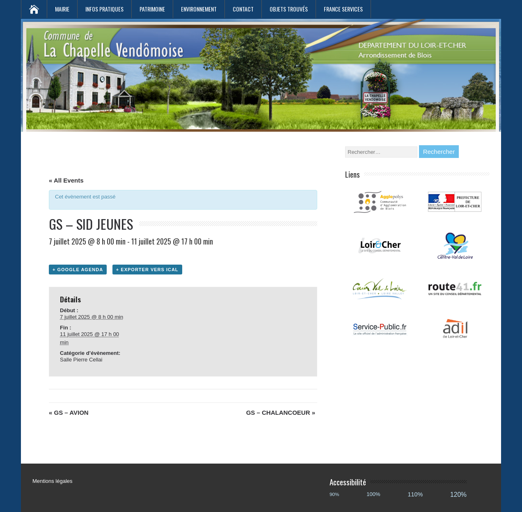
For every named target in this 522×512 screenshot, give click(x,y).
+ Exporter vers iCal (147, 269)
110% (415, 494)
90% (334, 494)
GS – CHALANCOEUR (280, 412)
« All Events (66, 180)
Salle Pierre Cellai (81, 360)
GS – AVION (69, 412)
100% (373, 494)
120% (458, 494)
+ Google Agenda (78, 269)
